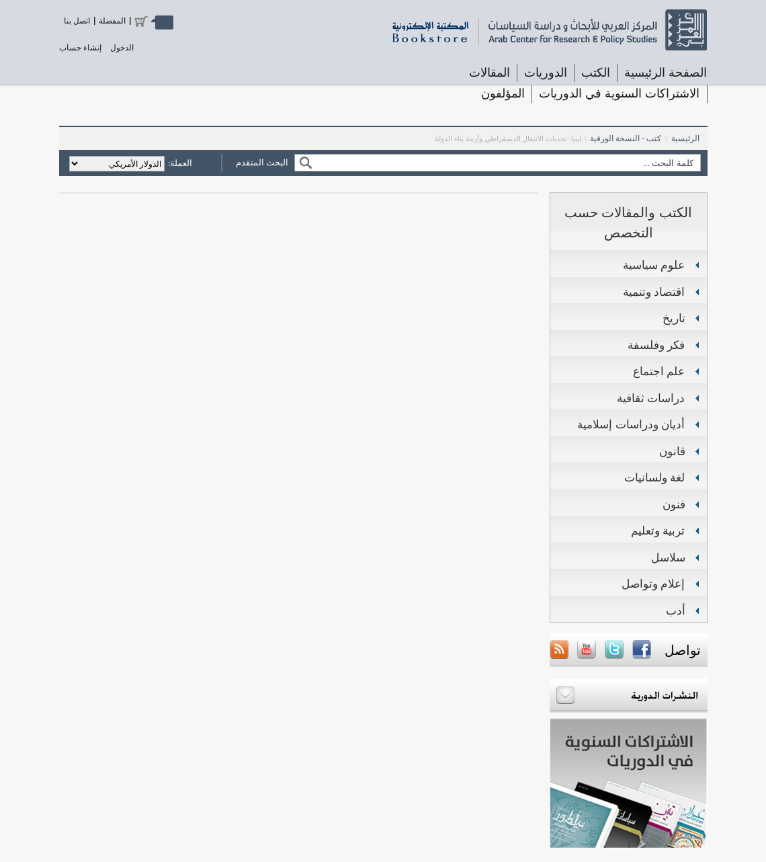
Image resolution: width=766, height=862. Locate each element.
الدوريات (545, 72)
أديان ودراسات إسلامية (631, 424)
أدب (675, 610)
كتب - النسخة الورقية (625, 138)
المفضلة (112, 21)
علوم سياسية (654, 265)
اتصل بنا (77, 21)
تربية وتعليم (658, 530)
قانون (672, 451)
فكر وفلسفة (656, 345)
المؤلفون (503, 93)
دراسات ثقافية (651, 398)
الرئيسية (685, 138)
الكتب (595, 72)
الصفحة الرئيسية (665, 72)
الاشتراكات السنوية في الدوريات (619, 93)
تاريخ (674, 318)
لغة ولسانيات (654, 477)
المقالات (489, 72)
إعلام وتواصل (653, 584)
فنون (674, 504)
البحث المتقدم (262, 162)
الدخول (122, 47)
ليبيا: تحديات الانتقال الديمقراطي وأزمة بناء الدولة (508, 138)
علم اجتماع (659, 371)
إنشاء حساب (80, 47)
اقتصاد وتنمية (654, 292)
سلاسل (668, 557)
